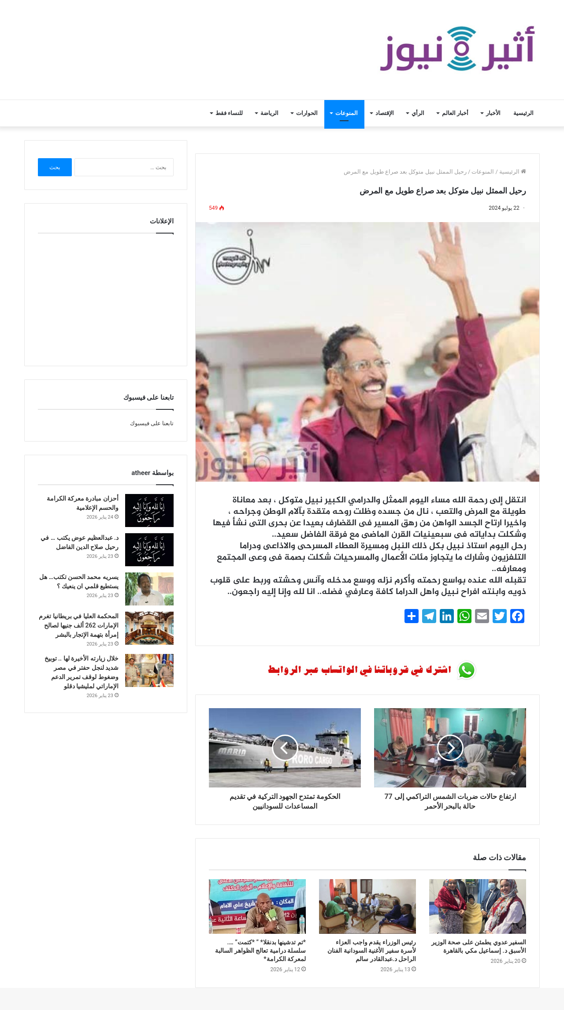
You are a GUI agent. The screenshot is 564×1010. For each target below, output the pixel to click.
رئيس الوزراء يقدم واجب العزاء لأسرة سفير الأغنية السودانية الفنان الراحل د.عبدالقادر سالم (371, 950)
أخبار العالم (455, 113)
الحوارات (307, 113)
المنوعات (346, 113)
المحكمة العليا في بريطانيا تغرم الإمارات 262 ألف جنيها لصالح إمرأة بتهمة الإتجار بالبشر (79, 625)
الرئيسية (523, 113)
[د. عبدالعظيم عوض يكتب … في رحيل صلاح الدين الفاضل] (149, 549)
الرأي (418, 113)
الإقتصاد (384, 113)
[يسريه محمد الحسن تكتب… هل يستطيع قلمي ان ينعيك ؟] (149, 588)
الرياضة (269, 113)
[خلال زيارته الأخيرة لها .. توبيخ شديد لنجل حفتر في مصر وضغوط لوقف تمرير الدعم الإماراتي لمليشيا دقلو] (149, 670)
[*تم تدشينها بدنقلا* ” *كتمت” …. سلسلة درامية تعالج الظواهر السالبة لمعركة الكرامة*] (257, 906)
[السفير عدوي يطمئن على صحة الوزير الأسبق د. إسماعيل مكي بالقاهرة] (477, 906)
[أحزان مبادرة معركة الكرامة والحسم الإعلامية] (149, 510)
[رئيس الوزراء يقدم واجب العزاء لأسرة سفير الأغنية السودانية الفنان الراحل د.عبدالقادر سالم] (367, 906)
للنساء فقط (229, 113)
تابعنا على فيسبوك (152, 423)
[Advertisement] (106, 297)
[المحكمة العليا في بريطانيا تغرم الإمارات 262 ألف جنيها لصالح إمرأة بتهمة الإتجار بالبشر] (149, 628)
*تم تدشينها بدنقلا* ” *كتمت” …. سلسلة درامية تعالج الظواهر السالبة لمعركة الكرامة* (260, 950)
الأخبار (493, 113)
